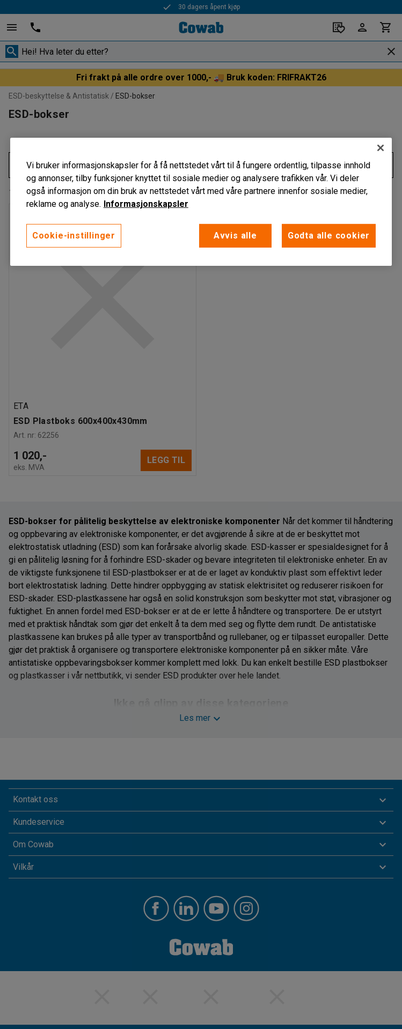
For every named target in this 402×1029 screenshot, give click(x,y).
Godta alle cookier (329, 235)
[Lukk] (380, 148)
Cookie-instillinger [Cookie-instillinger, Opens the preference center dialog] (73, 235)
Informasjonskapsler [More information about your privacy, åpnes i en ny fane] (146, 204)
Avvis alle (235, 235)
